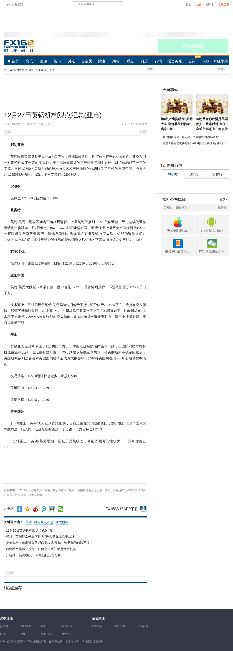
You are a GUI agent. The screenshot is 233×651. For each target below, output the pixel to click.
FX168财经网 (15, 4)
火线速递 (6, 618)
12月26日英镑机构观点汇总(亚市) (30, 530)
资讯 (29, 61)
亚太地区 (62, 522)
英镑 (41, 70)
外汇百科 (120, 626)
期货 (115, 61)
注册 (198, 4)
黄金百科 (97, 626)
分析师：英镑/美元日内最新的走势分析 (34, 555)
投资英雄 (174, 61)
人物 (206, 61)
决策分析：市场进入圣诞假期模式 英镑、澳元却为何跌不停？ (50, 543)
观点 (130, 61)
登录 (188, 4)
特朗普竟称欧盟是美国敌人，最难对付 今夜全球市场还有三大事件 (212, 124)
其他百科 (142, 626)
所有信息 (46, 634)
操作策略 (66, 626)
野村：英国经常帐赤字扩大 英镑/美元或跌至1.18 (40, 536)
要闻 (57, 61)
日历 (144, 61)
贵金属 (86, 61)
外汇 (71, 61)
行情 (158, 61)
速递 (43, 61)
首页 (15, 61)
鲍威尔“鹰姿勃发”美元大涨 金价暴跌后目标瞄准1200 (176, 124)
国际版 (209, 4)
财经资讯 (66, 634)
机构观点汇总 (43, 522)
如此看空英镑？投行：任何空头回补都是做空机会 (41, 549)
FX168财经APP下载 (122, 509)
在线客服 (223, 4)
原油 (101, 61)
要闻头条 (25, 626)
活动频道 (98, 618)
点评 (191, 61)
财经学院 (220, 61)
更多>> (224, 199)
